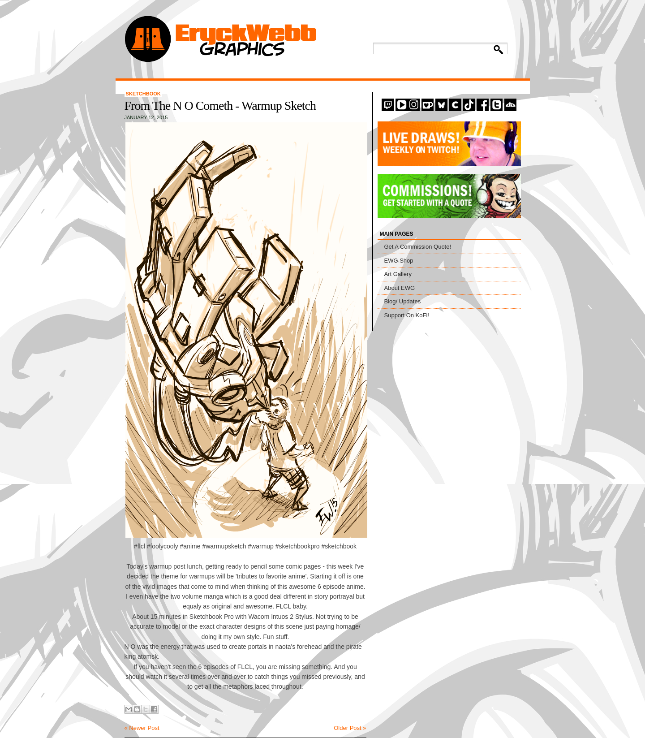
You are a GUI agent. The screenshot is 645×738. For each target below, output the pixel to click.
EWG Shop (398, 260)
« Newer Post (142, 728)
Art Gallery (398, 274)
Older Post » (350, 728)
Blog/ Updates (402, 301)
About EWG (399, 288)
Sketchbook (143, 93)
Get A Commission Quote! (418, 246)
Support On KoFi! (406, 315)
